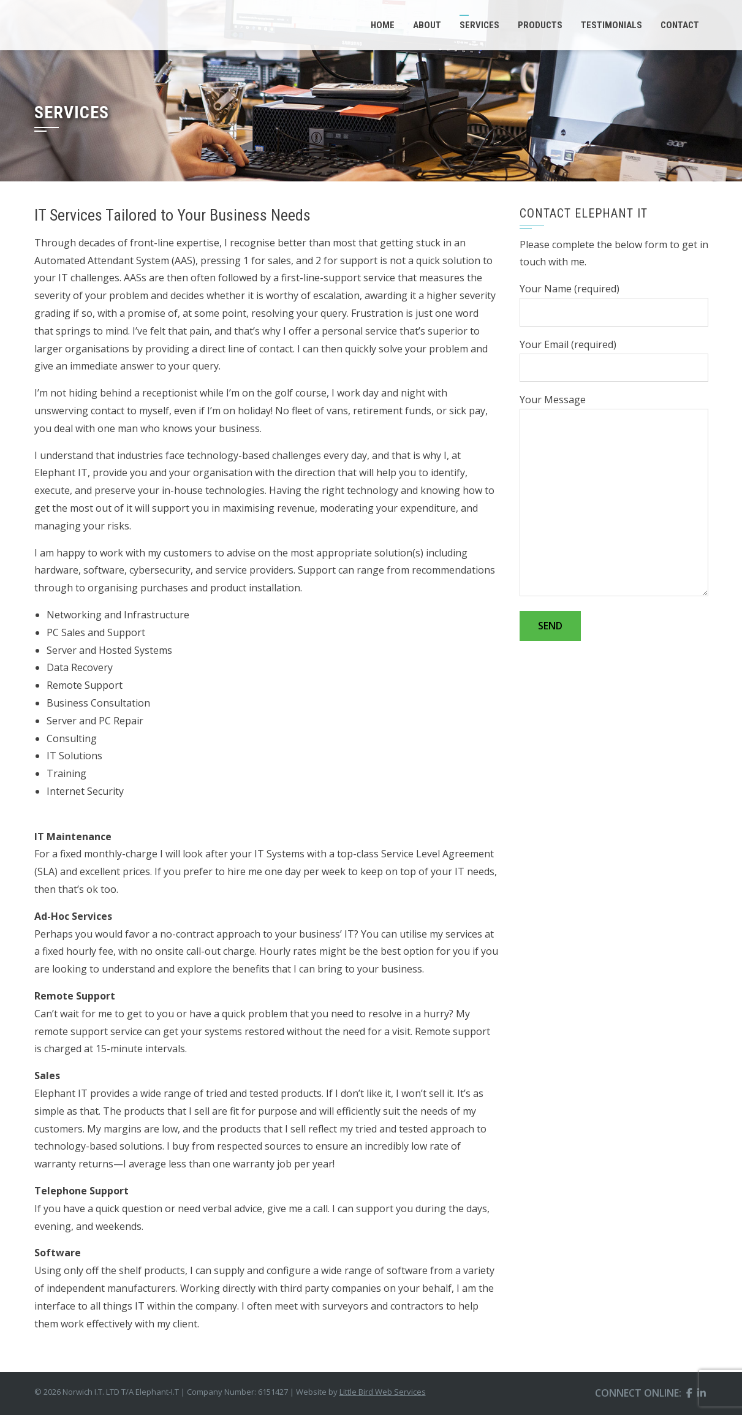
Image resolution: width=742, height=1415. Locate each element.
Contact (680, 25)
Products (540, 25)
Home (383, 25)
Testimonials (611, 25)
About (427, 25)
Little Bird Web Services (382, 1391)
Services (479, 25)
